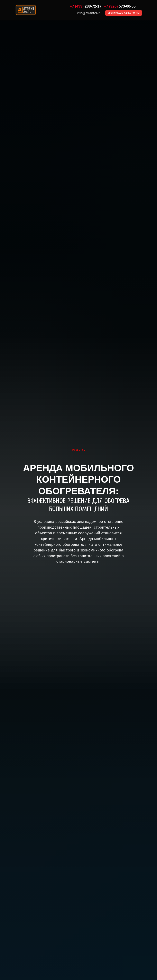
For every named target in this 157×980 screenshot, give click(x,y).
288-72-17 (85, 6)
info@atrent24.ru (89, 13)
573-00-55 (120, 6)
